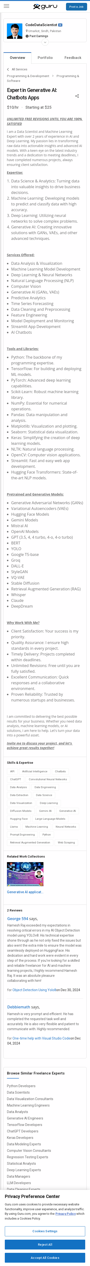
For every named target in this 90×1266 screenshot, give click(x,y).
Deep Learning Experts (24, 1170)
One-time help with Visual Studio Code (41, 1038)
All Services (17, 69)
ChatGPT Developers (22, 1131)
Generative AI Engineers (25, 1118)
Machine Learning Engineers (28, 1105)
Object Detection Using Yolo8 (34, 990)
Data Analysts (17, 1112)
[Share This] (77, 95)
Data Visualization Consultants (30, 1099)
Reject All (45, 1244)
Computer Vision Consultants (29, 1151)
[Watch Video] (60, 25)
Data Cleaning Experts (23, 1189)
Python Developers (21, 1086)
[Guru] (45, 6)
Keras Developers (20, 1138)
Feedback (73, 58)
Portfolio (45, 58)
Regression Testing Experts (27, 1157)
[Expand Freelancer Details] (45, 42)
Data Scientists (18, 1092)
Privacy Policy (65, 1213)
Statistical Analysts (21, 1163)
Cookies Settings (44, 1231)
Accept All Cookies (45, 1258)
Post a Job (76, 6)
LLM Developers (19, 1183)
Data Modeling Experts (24, 1144)
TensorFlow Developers (24, 1125)
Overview (17, 58)
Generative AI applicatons (25, 892)
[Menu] (6, 6)
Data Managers (18, 1176)
